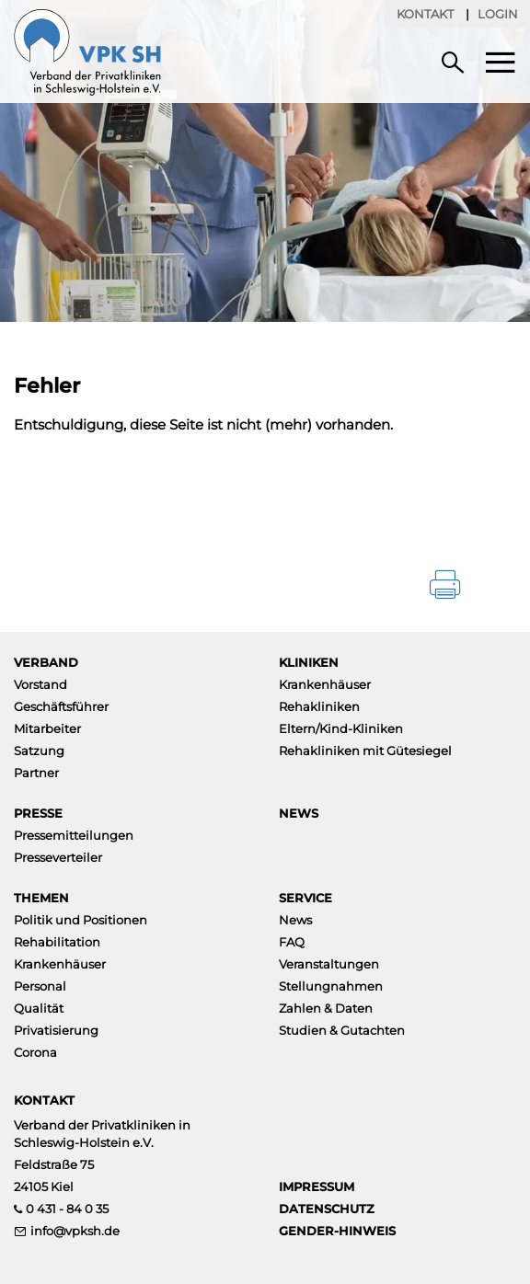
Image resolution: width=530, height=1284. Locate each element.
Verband (46, 662)
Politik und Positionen (80, 919)
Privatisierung (56, 1030)
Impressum (316, 1186)
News (298, 813)
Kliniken (309, 662)
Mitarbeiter (47, 728)
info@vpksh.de (75, 1230)
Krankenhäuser (325, 684)
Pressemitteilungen (73, 835)
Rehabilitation (57, 941)
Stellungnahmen (331, 986)
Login (498, 13)
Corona (35, 1052)
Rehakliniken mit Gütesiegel (365, 750)
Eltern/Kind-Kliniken (341, 728)
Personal (40, 986)
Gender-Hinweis (337, 1230)
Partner (36, 772)
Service (305, 897)
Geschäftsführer (61, 706)
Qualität (38, 1008)
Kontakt (425, 13)
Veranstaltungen (329, 964)
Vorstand (40, 684)
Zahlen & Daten (326, 1008)
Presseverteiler (58, 857)
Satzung (39, 750)
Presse (38, 813)
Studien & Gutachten (342, 1030)
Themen (41, 897)
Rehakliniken (319, 706)
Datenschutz (326, 1208)
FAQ (292, 941)
